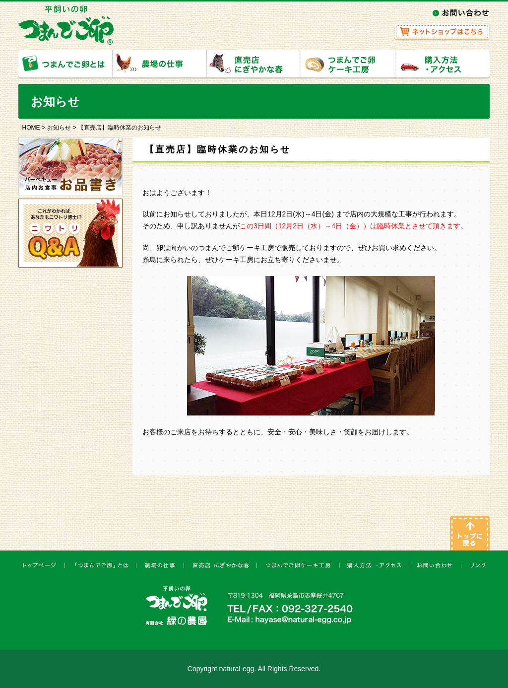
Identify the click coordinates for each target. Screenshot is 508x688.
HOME (31, 127)
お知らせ (59, 127)
